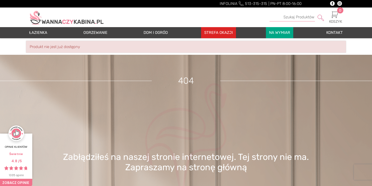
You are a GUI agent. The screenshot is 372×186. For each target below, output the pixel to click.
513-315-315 (256, 3)
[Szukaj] (297, 17)
